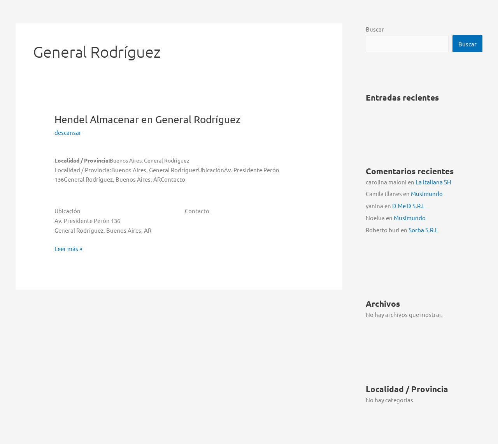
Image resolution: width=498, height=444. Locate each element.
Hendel (147, 119)
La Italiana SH (433, 182)
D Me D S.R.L (408, 205)
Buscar (375, 29)
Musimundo (427, 193)
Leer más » (68, 249)
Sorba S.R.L (423, 229)
